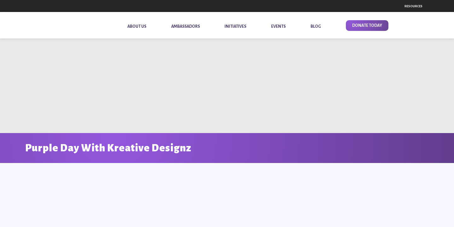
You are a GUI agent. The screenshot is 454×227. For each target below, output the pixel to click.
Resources (413, 6)
